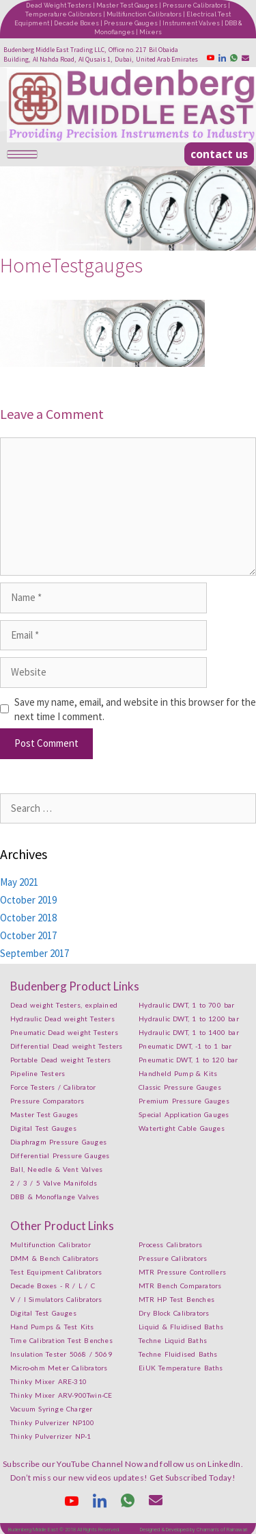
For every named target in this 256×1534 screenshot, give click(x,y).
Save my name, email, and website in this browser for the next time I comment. (135, 709)
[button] (219, 154)
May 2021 (19, 882)
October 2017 (28, 935)
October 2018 (28, 917)
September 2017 (34, 953)
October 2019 (28, 899)
